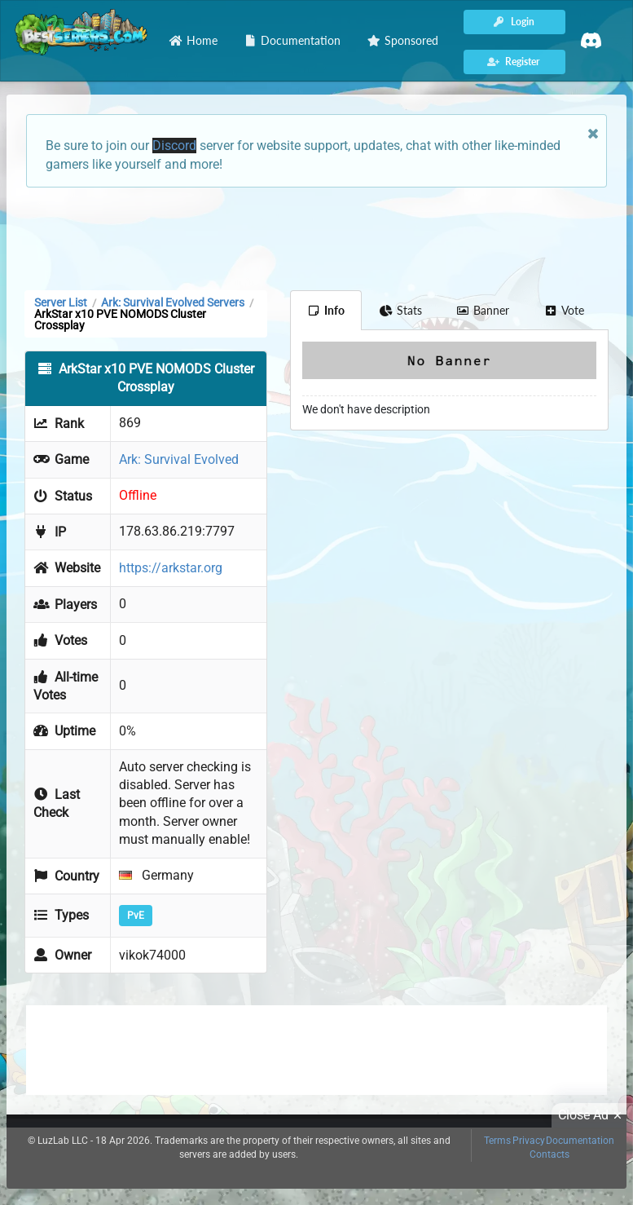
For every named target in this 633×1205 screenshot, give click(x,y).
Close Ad (592, 1115)
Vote (563, 310)
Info (326, 310)
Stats (400, 310)
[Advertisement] (316, 237)
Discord (174, 145)
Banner (483, 310)
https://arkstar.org (170, 568)
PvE (135, 915)
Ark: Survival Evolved (179, 459)
